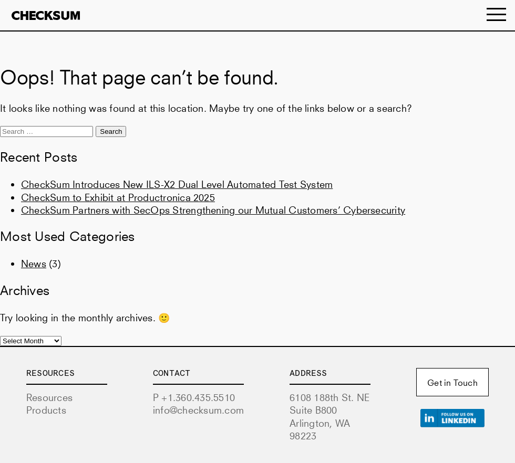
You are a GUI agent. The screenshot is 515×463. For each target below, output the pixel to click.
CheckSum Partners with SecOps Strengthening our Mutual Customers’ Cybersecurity (213, 210)
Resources (49, 397)
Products (46, 410)
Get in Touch (452, 382)
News (33, 263)
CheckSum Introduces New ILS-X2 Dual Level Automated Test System (177, 184)
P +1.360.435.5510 (194, 397)
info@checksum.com (198, 410)
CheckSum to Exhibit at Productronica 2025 (118, 197)
